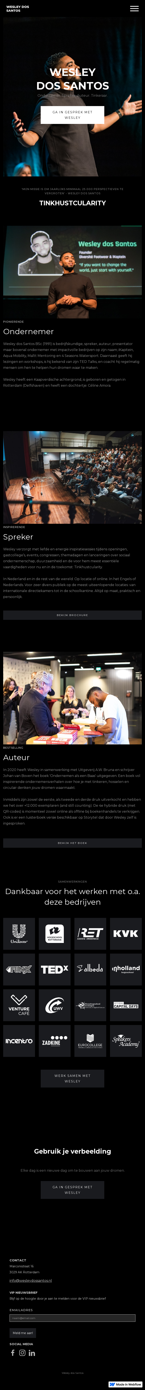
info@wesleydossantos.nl (31, 1281)
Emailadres (21, 1310)
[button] (134, 8)
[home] (65, 8)
